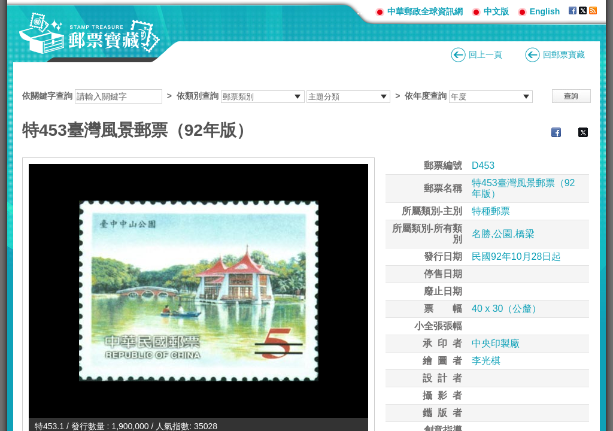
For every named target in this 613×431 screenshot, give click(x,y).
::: (361, 11)
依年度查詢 (426, 96)
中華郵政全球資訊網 (425, 11)
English (545, 11)
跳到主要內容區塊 (6, 6)
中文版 (496, 11)
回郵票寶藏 (564, 54)
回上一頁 (485, 54)
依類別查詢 (198, 96)
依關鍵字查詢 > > (277, 96)
